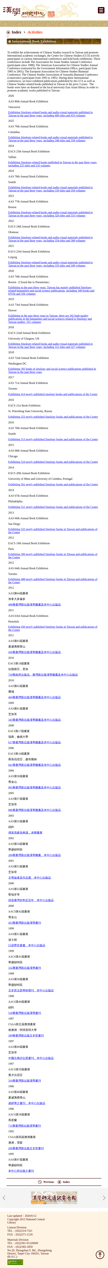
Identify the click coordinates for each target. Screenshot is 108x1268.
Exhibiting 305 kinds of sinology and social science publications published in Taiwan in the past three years (52, 370)
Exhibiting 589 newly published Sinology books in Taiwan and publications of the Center (53, 556)
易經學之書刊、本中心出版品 (26, 1103)
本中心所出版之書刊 (21, 1170)
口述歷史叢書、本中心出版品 (26, 945)
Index (16, 32)
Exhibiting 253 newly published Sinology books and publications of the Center (53, 416)
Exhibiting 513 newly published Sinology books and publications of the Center (53, 439)
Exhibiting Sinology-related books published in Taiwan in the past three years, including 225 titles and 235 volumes (52, 164)
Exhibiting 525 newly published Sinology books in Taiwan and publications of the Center (53, 531)
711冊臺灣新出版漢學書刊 (24, 1125)
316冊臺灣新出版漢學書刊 (24, 1080)
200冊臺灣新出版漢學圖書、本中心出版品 (34, 855)
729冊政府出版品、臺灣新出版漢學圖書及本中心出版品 (43, 674)
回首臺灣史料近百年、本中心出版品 (31, 900)
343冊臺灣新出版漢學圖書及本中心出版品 (34, 719)
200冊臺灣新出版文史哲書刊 (26, 1148)
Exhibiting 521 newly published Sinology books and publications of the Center (53, 506)
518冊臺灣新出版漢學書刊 (24, 1012)
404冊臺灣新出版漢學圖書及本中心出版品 (34, 697)
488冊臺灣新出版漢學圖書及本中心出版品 (34, 604)
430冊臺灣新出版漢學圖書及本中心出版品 (34, 652)
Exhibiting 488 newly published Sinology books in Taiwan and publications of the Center (53, 581)
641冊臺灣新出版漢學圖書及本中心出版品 (34, 764)
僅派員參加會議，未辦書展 (25, 832)
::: (8, 36)
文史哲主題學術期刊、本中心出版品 (31, 990)
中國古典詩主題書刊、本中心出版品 (31, 1058)
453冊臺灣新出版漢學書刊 (24, 922)
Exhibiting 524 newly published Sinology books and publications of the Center (53, 461)
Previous (48, 1181)
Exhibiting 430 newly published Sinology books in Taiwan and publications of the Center (53, 628)
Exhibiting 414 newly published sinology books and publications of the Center (53, 394)
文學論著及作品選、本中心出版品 (29, 877)
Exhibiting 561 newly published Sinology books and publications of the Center (53, 484)
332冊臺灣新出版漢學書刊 (24, 967)
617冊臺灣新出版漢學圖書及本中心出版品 (34, 742)
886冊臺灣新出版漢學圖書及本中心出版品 (34, 810)
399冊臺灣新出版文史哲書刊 (26, 1035)
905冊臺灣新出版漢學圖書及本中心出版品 (34, 787)
